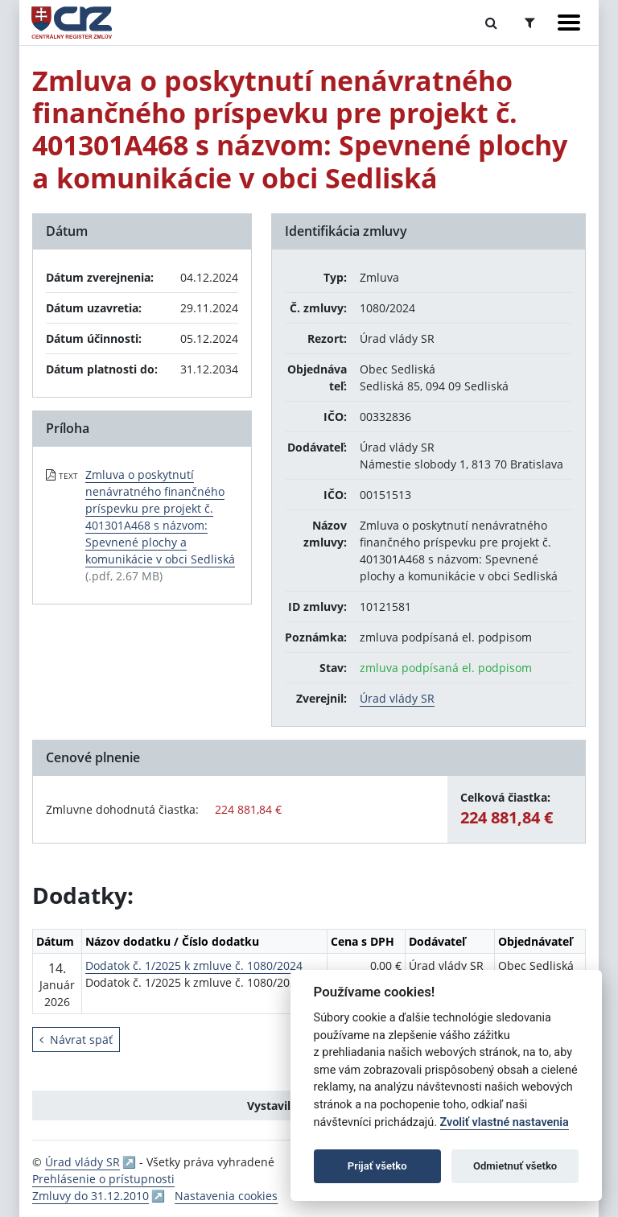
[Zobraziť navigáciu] (569, 22)
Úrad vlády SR (397, 698)
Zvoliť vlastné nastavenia (504, 1122)
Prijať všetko (377, 1166)
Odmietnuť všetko (515, 1166)
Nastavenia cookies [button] (226, 1195)
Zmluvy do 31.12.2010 (90, 1195)
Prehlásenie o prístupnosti (103, 1178)
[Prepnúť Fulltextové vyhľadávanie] (491, 22)
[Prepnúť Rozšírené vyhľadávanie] (530, 22)
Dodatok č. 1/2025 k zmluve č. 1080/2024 (194, 965)
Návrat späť (76, 1039)
